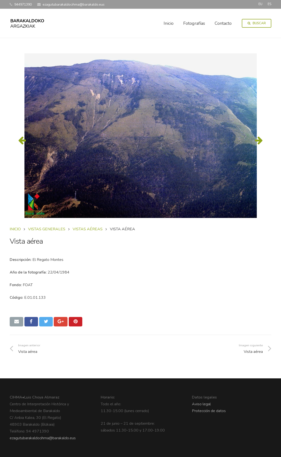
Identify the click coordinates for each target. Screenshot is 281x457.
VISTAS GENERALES (46, 229)
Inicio (15, 229)
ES (269, 4)
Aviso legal (201, 404)
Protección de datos (209, 411)
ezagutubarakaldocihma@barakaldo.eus (43, 438)
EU (260, 4)
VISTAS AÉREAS (88, 229)
